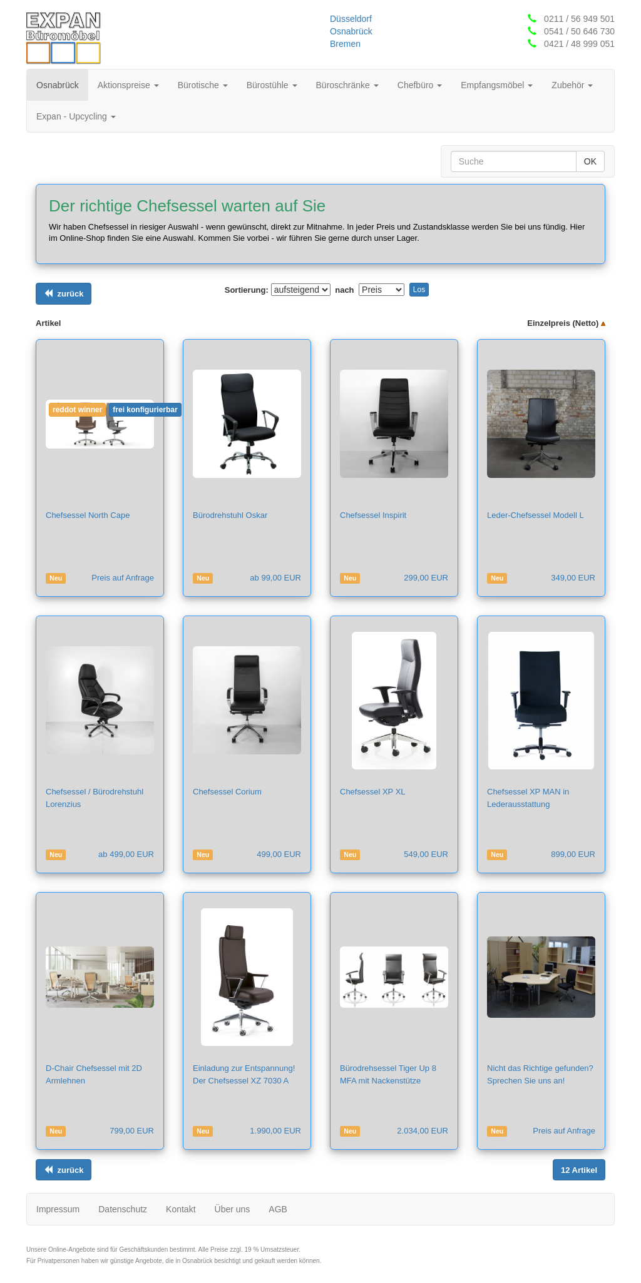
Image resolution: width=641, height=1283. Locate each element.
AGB (278, 1209)
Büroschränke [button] (347, 85)
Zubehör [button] (572, 85)
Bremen (345, 44)
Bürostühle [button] (272, 85)
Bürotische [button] (203, 85)
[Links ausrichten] (63, 294)
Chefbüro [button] (419, 85)
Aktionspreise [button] (128, 85)
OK (590, 161)
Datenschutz (122, 1209)
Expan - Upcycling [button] (76, 116)
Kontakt (180, 1209)
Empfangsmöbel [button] (497, 85)
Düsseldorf (351, 19)
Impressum (57, 1209)
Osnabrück (351, 31)
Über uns (232, 1209)
